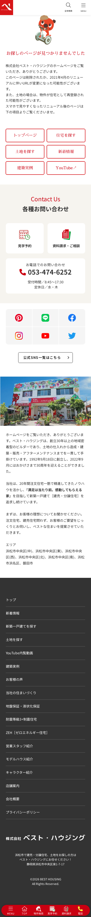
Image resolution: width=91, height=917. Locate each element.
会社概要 (12, 798)
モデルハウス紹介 (19, 759)
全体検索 (68, 7)
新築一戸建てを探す (21, 626)
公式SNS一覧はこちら (46, 357)
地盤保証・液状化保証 (23, 706)
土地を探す (25, 151)
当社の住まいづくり (21, 692)
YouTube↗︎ (66, 167)
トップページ (25, 135)
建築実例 (25, 167)
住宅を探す (66, 135)
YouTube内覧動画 (19, 652)
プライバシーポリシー (23, 812)
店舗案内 (12, 785)
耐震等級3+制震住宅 (21, 719)
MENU (83, 7)
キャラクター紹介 (19, 772)
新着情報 (66, 151)
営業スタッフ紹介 (19, 745)
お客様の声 (14, 679)
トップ (11, 599)
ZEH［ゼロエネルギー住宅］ (28, 732)
